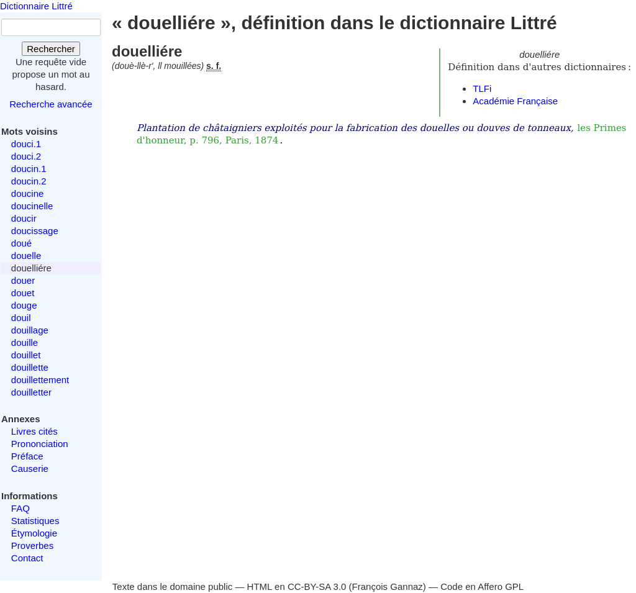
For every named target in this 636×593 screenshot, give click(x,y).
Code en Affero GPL (482, 586)
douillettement (40, 379)
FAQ (20, 508)
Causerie (29, 468)
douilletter (31, 392)
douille (24, 342)
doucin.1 (29, 168)
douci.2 (26, 156)
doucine (27, 193)
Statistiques (35, 520)
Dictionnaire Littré (36, 6)
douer (23, 280)
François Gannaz (387, 586)
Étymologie (34, 533)
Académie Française (515, 101)
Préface (27, 456)
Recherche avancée (50, 104)
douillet (26, 355)
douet (23, 292)
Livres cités (34, 431)
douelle (26, 255)
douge (24, 305)
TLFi (482, 88)
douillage (29, 330)
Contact (27, 558)
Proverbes (32, 545)
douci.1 (26, 143)
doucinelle (32, 206)
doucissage (34, 230)
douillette (29, 367)
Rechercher (51, 48)
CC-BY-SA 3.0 (317, 586)
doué (21, 243)
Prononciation (39, 443)
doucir (24, 218)
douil (21, 317)
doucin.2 (29, 181)
